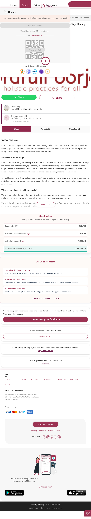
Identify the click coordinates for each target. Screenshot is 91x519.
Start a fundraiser (45, 424)
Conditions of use (53, 504)
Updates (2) (74, 129)
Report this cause (45, 350)
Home (13, 5)
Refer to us (45, 336)
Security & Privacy (37, 504)
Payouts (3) (45, 129)
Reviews (42, 430)
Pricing (37, 5)
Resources (74, 379)
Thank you (61, 379)
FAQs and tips (54, 430)
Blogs (7, 384)
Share (19, 97)
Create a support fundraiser (45, 319)
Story (16, 129)
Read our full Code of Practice (45, 298)
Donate (25, 5)
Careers (34, 379)
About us (9, 379)
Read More (45, 205)
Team (24, 379)
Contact (47, 379)
